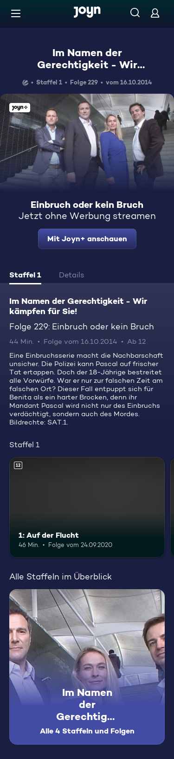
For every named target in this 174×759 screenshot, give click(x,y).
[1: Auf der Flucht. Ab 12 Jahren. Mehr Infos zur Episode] (87, 507)
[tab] (25, 276)
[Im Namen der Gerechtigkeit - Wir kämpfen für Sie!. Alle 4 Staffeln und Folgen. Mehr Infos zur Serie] (87, 667)
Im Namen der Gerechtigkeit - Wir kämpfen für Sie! (87, 65)
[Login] (154, 13)
